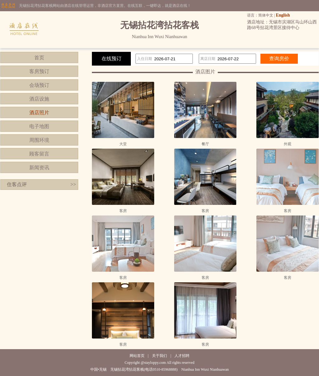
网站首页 (137, 356)
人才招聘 (181, 356)
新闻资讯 (39, 167)
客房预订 (39, 71)
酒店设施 (39, 98)
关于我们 (159, 356)
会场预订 (39, 85)
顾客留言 (39, 153)
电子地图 (39, 126)
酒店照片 (39, 112)
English (283, 15)
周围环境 (39, 140)
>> (73, 184)
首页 (39, 57)
